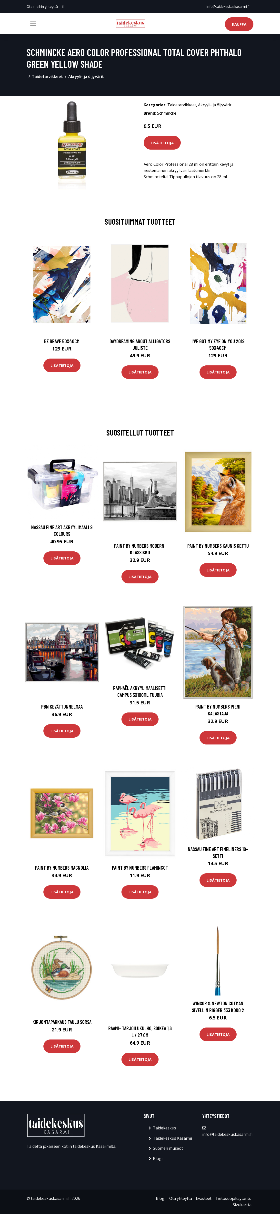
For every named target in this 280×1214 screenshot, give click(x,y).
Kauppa (239, 24)
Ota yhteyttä (180, 1198)
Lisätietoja (162, 142)
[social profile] (63, 6)
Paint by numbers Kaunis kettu (218, 546)
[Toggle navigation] (33, 23)
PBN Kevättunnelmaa (62, 706)
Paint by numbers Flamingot (140, 867)
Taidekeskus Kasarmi (172, 1138)
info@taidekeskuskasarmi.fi (228, 6)
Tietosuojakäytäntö (233, 1198)
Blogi (157, 1158)
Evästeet (203, 1198)
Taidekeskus (164, 1128)
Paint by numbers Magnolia (62, 867)
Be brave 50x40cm (62, 341)
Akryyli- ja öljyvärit (86, 76)
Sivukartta (242, 1204)
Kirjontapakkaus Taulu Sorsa (61, 1022)
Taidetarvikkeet (47, 76)
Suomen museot (168, 1148)
